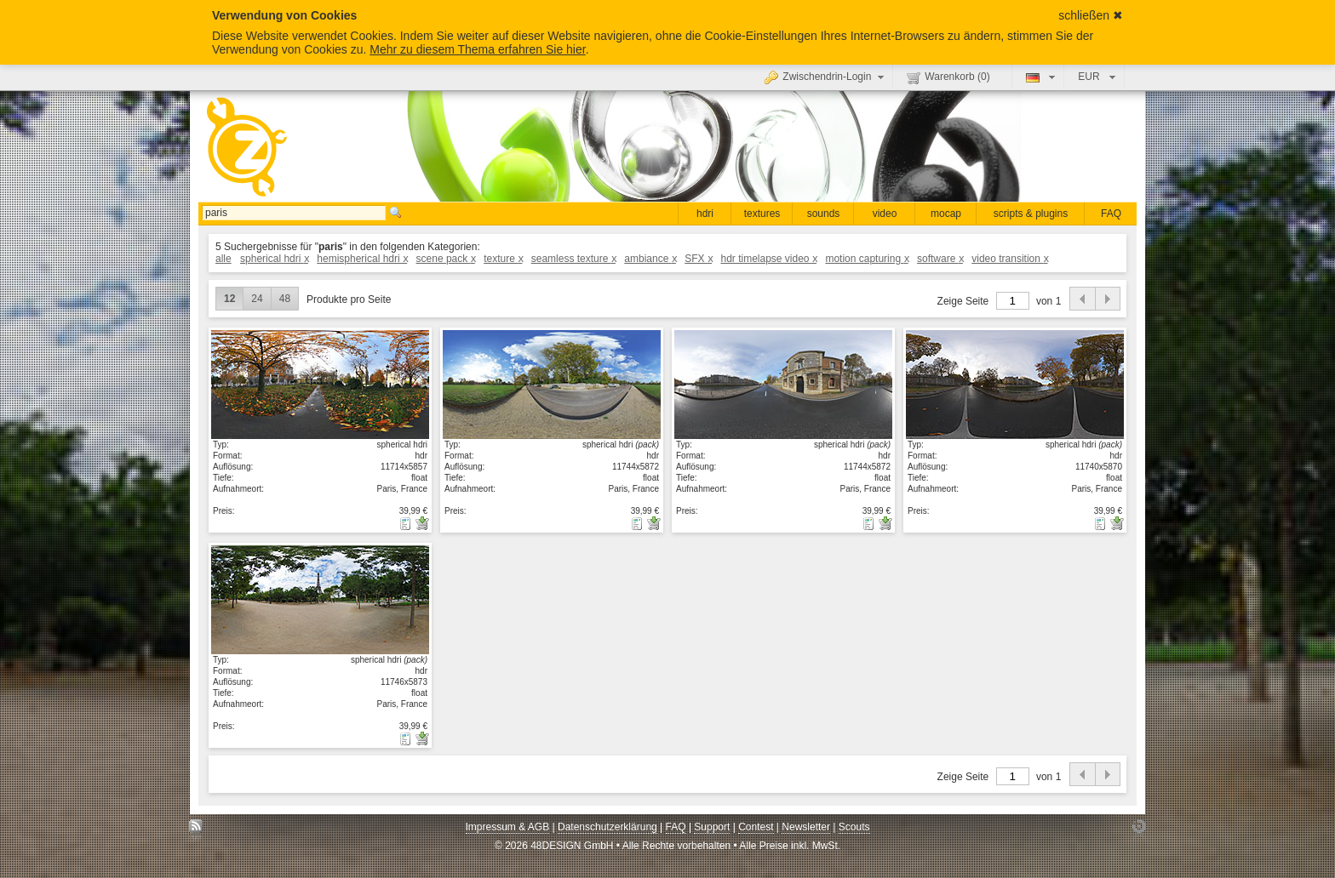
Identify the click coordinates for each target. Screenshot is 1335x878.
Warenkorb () (948, 77)
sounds (823, 214)
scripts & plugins (1031, 214)
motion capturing (866, 259)
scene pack (445, 259)
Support (712, 827)
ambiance (650, 259)
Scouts (854, 827)
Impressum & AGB (508, 827)
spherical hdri (274, 259)
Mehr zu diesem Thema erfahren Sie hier (477, 49)
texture (503, 259)
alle (223, 259)
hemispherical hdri (362, 259)
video (885, 214)
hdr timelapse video (768, 259)
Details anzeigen (320, 383)
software (940, 259)
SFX (698, 259)
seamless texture (573, 259)
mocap (946, 214)
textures (762, 214)
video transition (1009, 259)
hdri (704, 214)
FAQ (1111, 214)
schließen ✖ (1090, 15)
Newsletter (806, 827)
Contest (755, 827)
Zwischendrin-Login (826, 76)
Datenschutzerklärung (607, 827)
